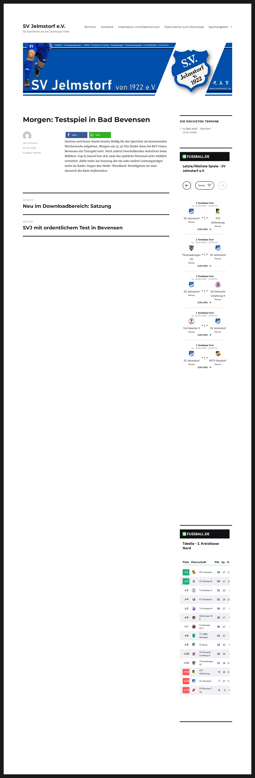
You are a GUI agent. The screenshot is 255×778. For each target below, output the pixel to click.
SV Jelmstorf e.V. (44, 26)
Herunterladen (207, 688)
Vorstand (107, 27)
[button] (76, 135)
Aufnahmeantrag (187, 688)
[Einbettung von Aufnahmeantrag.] (206, 632)
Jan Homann (30, 143)
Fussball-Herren (32, 152)
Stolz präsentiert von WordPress (98, 733)
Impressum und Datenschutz (139, 27)
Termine (90, 27)
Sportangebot (218, 27)
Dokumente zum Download (184, 27)
